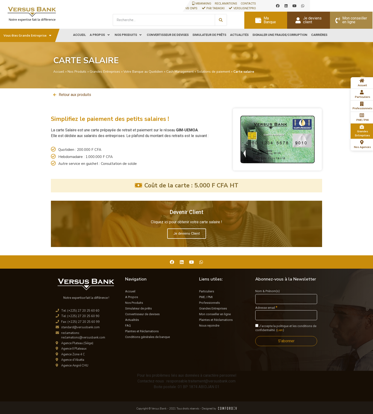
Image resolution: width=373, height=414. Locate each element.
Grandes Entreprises (105, 71)
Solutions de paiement (213, 71)
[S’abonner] (286, 341)
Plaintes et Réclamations (142, 331)
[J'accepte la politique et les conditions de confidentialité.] (256, 325)
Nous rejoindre (209, 325)
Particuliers (206, 291)
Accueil (58, 71)
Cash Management (180, 71)
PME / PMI (206, 297)
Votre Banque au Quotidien (143, 71)
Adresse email (266, 307)
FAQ (128, 325)
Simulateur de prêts (138, 308)
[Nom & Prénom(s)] (286, 299)
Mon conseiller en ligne (215, 314)
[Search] (221, 20)
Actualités (132, 320)
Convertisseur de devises (142, 314)
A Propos (131, 297)
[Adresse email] (286, 315)
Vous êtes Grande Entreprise (27, 35)
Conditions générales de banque (147, 337)
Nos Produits (77, 71)
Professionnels (209, 303)
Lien (280, 330)
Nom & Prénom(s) (267, 291)
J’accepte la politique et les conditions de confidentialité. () (285, 328)
